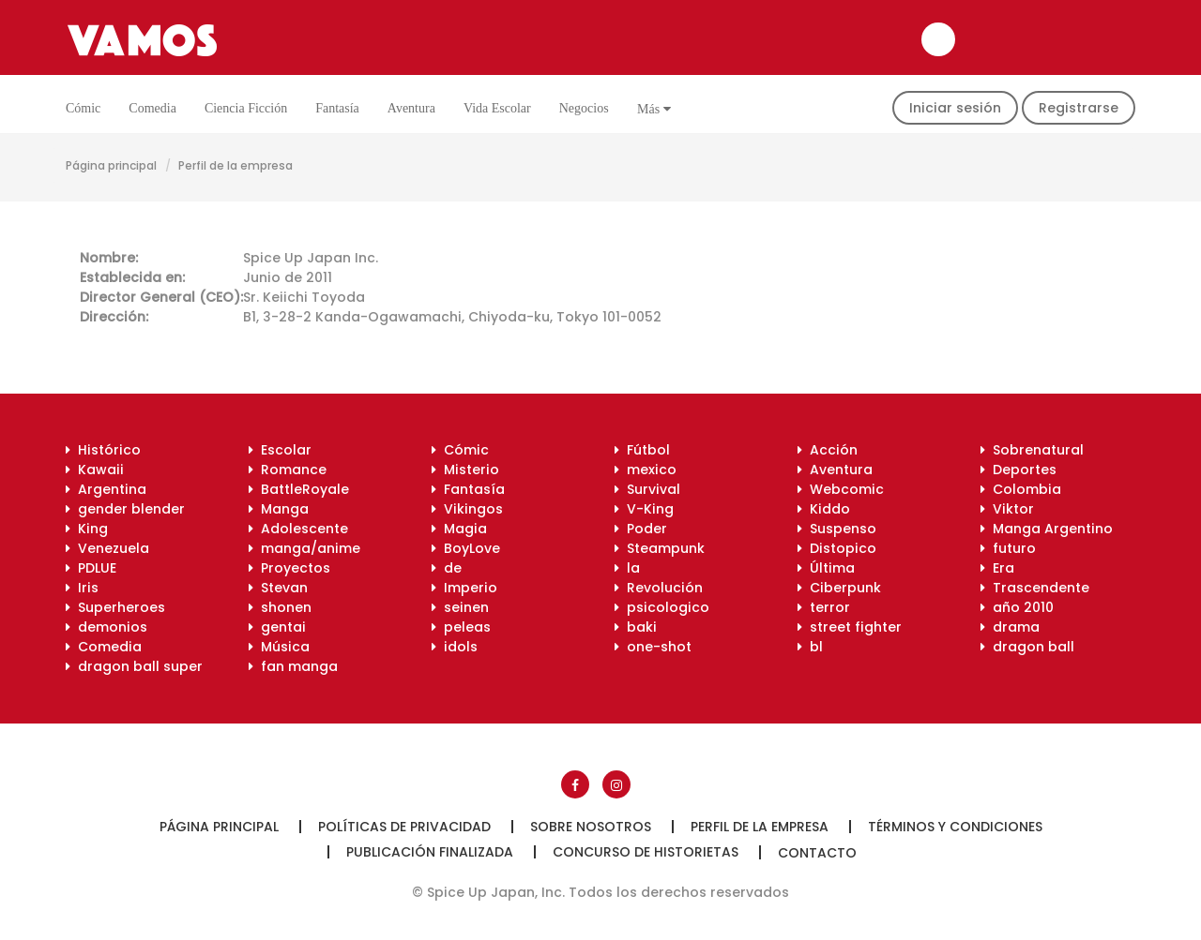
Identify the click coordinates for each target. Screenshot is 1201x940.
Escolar (280, 449)
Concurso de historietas (645, 852)
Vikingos (467, 509)
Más (654, 109)
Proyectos (289, 568)
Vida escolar (497, 108)
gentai (277, 627)
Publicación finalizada (429, 852)
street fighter (850, 627)
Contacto (817, 852)
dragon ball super (134, 666)
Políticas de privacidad (404, 826)
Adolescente (298, 528)
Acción (828, 449)
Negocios (584, 108)
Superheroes (115, 607)
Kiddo (824, 509)
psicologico (662, 607)
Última (826, 568)
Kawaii (95, 469)
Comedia (152, 108)
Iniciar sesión (955, 107)
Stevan (278, 587)
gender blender (125, 509)
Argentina (106, 489)
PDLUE (91, 568)
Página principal (111, 165)
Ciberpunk (839, 587)
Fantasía (337, 108)
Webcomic (841, 489)
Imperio (464, 587)
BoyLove (466, 548)
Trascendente (1035, 587)
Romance (288, 469)
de (447, 568)
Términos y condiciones (955, 826)
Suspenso (837, 528)
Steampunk (660, 548)
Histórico (103, 449)
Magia (459, 528)
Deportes (1019, 469)
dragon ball (1027, 646)
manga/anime (304, 548)
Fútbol (642, 449)
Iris (82, 587)
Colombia (1021, 489)
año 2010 (1017, 607)
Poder (641, 528)
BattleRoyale (299, 489)
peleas (461, 627)
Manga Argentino (1047, 528)
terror (824, 607)
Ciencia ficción (246, 108)
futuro (1008, 548)
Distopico (837, 548)
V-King (644, 509)
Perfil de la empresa (760, 826)
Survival (647, 489)
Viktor (1007, 509)
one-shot (653, 646)
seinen (460, 607)
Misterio (465, 469)
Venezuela (107, 548)
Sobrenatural (1032, 449)
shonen (280, 607)
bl (810, 646)
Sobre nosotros (590, 826)
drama (1010, 627)
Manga (279, 509)
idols (455, 646)
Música (279, 646)
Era (997, 568)
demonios (106, 627)
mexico (646, 469)
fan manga (293, 666)
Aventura (411, 108)
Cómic (83, 108)
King (87, 528)
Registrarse (1078, 107)
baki (636, 627)
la (627, 568)
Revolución (659, 587)
